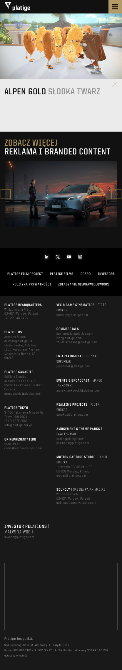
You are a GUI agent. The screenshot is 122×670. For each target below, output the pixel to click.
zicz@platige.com (69, 338)
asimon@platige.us (18, 341)
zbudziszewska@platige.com (77, 342)
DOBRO (86, 274)
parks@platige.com (70, 439)
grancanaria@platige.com (23, 394)
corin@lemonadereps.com (23, 448)
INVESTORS (106, 274)
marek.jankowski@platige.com (78, 390)
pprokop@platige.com (72, 315)
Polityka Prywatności (32, 284)
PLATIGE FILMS (61, 274)
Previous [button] (6, 194)
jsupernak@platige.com (73, 366)
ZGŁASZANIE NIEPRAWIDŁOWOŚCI (84, 284)
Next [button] (116, 194)
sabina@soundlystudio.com (76, 503)
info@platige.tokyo (18, 425)
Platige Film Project (25, 274)
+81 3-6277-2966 (16, 421)
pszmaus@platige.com (72, 443)
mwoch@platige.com (19, 537)
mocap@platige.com (71, 475)
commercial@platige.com (74, 334)
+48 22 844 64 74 (16, 318)
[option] (61, 194)
